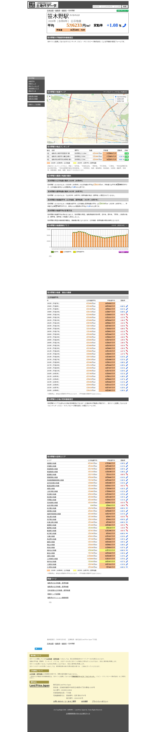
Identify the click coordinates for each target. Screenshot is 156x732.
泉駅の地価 (51, 488)
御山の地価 (51, 545)
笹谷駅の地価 (51, 494)
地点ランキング (34, 86)
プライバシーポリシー (100, 701)
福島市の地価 (33, 99)
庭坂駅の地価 (51, 474)
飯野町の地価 (51, 528)
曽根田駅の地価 (52, 477)
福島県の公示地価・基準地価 (57, 587)
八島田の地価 (51, 564)
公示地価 (49, 659)
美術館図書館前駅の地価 (55, 480)
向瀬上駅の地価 (52, 522)
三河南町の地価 (52, 559)
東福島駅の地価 (52, 472)
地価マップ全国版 (35, 104)
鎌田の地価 (51, 542)
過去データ (32, 91)
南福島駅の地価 (52, 469)
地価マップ (32, 84)
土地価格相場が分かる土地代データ (78, 713)
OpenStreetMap (117, 142)
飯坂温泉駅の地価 (53, 486)
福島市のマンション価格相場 (57, 598)
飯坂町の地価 (51, 531)
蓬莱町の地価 (51, 525)
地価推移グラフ (34, 88)
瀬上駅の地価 (51, 516)
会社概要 (84, 701)
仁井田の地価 (51, 567)
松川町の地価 (51, 533)
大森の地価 (51, 536)
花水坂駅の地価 (52, 502)
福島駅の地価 (51, 463)
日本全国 (50, 10)
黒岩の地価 (51, 547)
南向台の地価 (51, 550)
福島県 (57, 10)
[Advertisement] (36, 42)
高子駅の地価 (51, 519)
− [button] (49, 100)
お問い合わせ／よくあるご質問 (64, 701)
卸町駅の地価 (51, 511)
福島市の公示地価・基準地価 (57, 583)
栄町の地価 (51, 556)
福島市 (64, 10)
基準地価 (56, 659)
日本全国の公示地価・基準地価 (58, 590)
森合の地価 (51, 553)
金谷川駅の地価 (52, 505)
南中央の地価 (51, 561)
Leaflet (109, 142)
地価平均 (32, 81)
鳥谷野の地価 (51, 539)
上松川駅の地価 (52, 491)
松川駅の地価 (51, 508)
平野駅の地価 (51, 500)
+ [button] (49, 96)
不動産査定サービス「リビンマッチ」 (83, 676)
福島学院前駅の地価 (54, 514)
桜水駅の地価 (51, 497)
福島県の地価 (33, 96)
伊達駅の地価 (51, 466)
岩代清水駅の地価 (53, 483)
